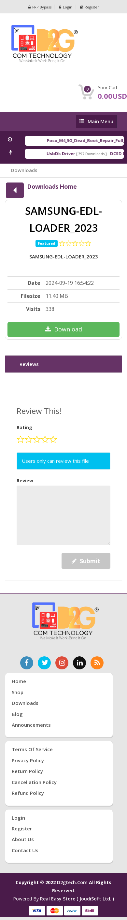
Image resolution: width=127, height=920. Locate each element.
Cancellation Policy (34, 782)
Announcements (31, 725)
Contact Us (25, 850)
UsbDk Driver (62, 153)
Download (63, 329)
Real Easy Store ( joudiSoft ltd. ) (77, 899)
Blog (17, 714)
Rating (24, 427)
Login (65, 7)
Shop (17, 692)
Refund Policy (28, 793)
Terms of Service (32, 749)
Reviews (29, 364)
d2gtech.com (73, 882)
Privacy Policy (28, 760)
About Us (23, 839)
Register (89, 7)
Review (25, 480)
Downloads (24, 170)
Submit (86, 561)
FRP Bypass (39, 7)
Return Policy (27, 771)
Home (19, 681)
